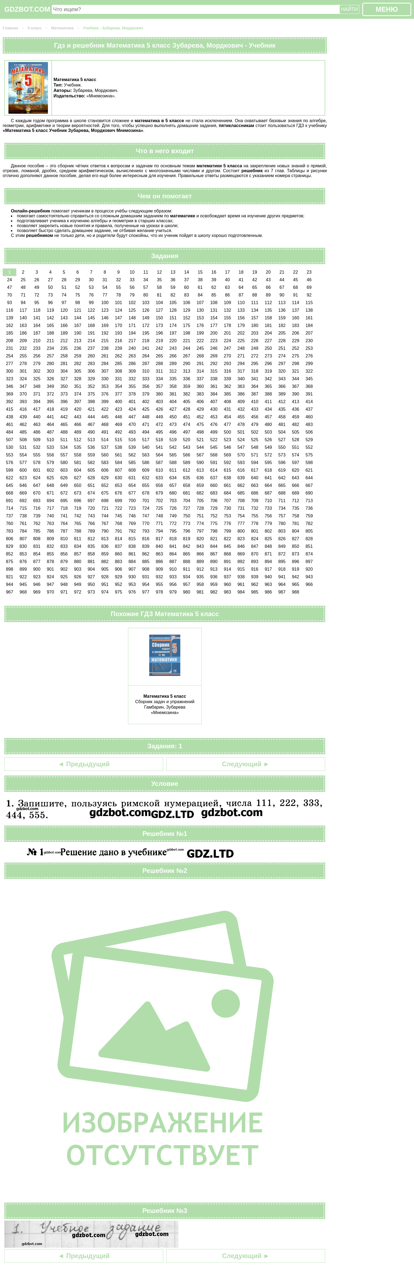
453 (214, 417)
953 (132, 584)
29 (77, 279)
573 (282, 455)
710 (268, 500)
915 (241, 569)
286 (132, 363)
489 (77, 432)
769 (132, 523)
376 (105, 394)
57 (145, 287)
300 (9, 371)
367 (295, 386)
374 (77, 394)
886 (159, 561)
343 (282, 378)
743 (91, 516)
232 (23, 348)
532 (37, 447)
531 (23, 447)
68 (295, 287)
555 (37, 455)
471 (146, 424)
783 (9, 531)
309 (132, 371)
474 (186, 424)
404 (173, 401)
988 (295, 592)
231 (9, 348)
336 (186, 378)
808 (37, 538)
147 (118, 318)
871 (268, 554)
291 (200, 363)
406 (200, 401)
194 (132, 333)
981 (200, 592)
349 (50, 386)
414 (309, 401)
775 (214, 523)
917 (268, 569)
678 (146, 493)
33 (132, 279)
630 (118, 477)
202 (241, 333)
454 (227, 417)
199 (200, 333)
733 (268, 508)
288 (159, 363)
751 (200, 516)
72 (36, 295)
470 (132, 424)
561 (118, 455)
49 (36, 287)
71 (23, 295)
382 (186, 394)
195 (146, 333)
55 (118, 287)
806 (9, 538)
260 (91, 356)
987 (282, 592)
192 (105, 333)
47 (9, 287)
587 (159, 462)
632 (146, 477)
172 (146, 325)
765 (77, 523)
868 (227, 554)
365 (268, 386)
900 (37, 569)
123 (105, 310)
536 (91, 447)
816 (146, 538)
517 (146, 439)
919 (295, 569)
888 (186, 561)
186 (23, 333)
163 (23, 325)
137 (295, 310)
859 (105, 554)
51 (64, 287)
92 (309, 295)
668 (9, 493)
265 (159, 356)
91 (295, 295)
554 (23, 455)
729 (214, 508)
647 (37, 485)
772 (173, 523)
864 (173, 554)
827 (295, 538)
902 (64, 569)
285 (118, 363)
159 (282, 318)
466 (77, 424)
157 (254, 318)
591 (214, 462)
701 (146, 500)
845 (227, 546)
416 (23, 409)
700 (132, 500)
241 (146, 348)
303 (50, 371)
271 (241, 356)
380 (159, 394)
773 (186, 523)
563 (146, 455)
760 (9, 523)
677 (132, 493)
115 (309, 302)
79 (132, 295)
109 (227, 302)
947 (50, 584)
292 (214, 363)
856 (64, 554)
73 (50, 295)
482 (295, 424)
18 (241, 272)
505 (295, 432)
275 (295, 356)
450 (173, 417)
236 (77, 348)
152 (186, 318)
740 (50, 516)
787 (64, 531)
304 (64, 371)
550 (282, 447)
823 (241, 538)
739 (37, 516)
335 (173, 378)
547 (241, 447)
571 (254, 455)
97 (64, 302)
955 (159, 584)
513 (91, 439)
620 (295, 470)
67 (281, 287)
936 (214, 576)
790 (105, 531)
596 (282, 462)
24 (9, 279)
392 (9, 401)
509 (37, 439)
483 (309, 424)
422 (105, 409)
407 (214, 401)
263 (132, 356)
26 (36, 279)
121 (77, 310)
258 (64, 356)
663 (254, 485)
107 (200, 302)
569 (227, 455)
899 (23, 569)
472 (159, 424)
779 (268, 523)
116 (9, 310)
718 (64, 508)
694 (50, 500)
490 (91, 432)
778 (254, 523)
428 (186, 409)
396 (64, 401)
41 (241, 279)
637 (214, 477)
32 (118, 279)
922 (23, 576)
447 (132, 417)
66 (268, 287)
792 (132, 531)
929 (118, 576)
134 (254, 310)
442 (64, 417)
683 (214, 493)
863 (159, 554)
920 (309, 569)
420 (77, 409)
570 (241, 455)
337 (200, 378)
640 (254, 477)
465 (64, 424)
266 (173, 356)
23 (309, 272)
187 (37, 333)
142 (50, 318)
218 (146, 340)
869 (241, 554)
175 (186, 325)
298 (295, 363)
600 (23, 470)
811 (77, 538)
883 (118, 561)
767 (105, 523)
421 (91, 409)
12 (159, 272)
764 (64, 523)
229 (295, 340)
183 (295, 325)
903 (77, 569)
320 (282, 371)
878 (50, 561)
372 (50, 394)
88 (254, 295)
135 (268, 310)
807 (23, 538)
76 (91, 295)
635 (186, 477)
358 (173, 386)
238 (105, 348)
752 (214, 516)
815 (132, 538)
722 (118, 508)
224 (227, 340)
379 (146, 394)
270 (227, 356)
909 (159, 569)
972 (77, 592)
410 (254, 401)
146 (105, 318)
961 (241, 584)
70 (9, 295)
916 (254, 569)
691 (9, 500)
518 (159, 439)
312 (173, 371)
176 (200, 325)
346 (9, 386)
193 (118, 333)
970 (50, 592)
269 (214, 356)
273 (268, 356)
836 (105, 546)
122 (91, 310)
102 (132, 302)
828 (309, 538)
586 (146, 462)
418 (50, 409)
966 (309, 584)
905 (105, 569)
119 (50, 310)
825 (268, 538)
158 (268, 318)
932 (159, 576)
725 (159, 508)
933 (173, 576)
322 (309, 371)
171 (132, 325)
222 (200, 340)
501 (241, 432)
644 (309, 477)
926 (77, 576)
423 (118, 409)
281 (64, 363)
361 (214, 386)
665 (282, 485)
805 (309, 531)
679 (159, 493)
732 (254, 508)
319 (268, 371)
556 (50, 455)
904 (91, 569)
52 (77, 287)
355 (132, 386)
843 (200, 546)
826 (282, 538)
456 (254, 417)
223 (214, 340)
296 (268, 363)
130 (200, 310)
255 (23, 356)
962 (254, 584)
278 (23, 363)
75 (77, 295)
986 (268, 592)
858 (91, 554)
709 (254, 500)
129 (186, 310)
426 (159, 409)
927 (91, 576)
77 (104, 295)
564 (159, 455)
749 (173, 516)
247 (227, 348)
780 (282, 523)
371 (37, 394)
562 (132, 455)
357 (159, 386)
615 (227, 470)
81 (159, 295)
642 (282, 477)
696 (77, 500)
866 (200, 554)
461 (9, 424)
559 (91, 455)
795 (173, 531)
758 (295, 516)
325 (37, 378)
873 (295, 554)
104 (159, 302)
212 (64, 340)
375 (91, 394)
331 (118, 378)
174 (173, 325)
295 (254, 363)
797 (200, 531)
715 (23, 508)
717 (50, 508)
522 (214, 439)
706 (214, 500)
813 (105, 538)
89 (268, 295)
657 (173, 485)
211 (50, 340)
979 (173, 592)
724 (146, 508)
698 (105, 500)
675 (105, 493)
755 (254, 516)
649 (64, 485)
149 (146, 318)
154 (214, 318)
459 (295, 417)
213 (77, 340)
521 (200, 439)
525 (254, 439)
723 (132, 508)
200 (214, 333)
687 (268, 493)
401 (132, 401)
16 (213, 272)
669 (23, 493)
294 (241, 363)
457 (268, 417)
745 (118, 516)
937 (227, 576)
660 (214, 485)
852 (9, 554)
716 (37, 508)
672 (64, 493)
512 (77, 439)
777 (241, 523)
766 (91, 523)
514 (105, 439)
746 (132, 516)
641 (268, 477)
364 (254, 386)
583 (105, 462)
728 (200, 508)
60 (186, 287)
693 (37, 500)
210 (37, 340)
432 (241, 409)
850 (295, 546)
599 (9, 470)
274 (282, 356)
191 (91, 333)
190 (77, 333)
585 (132, 462)
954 (146, 584)
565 (173, 455)
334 (159, 378)
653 (118, 485)
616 (241, 470)
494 (146, 432)
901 (50, 569)
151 (173, 318)
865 (186, 554)
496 (173, 432)
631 (132, 477)
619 (282, 470)
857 (77, 554)
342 (268, 378)
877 (37, 561)
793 (146, 531)
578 (37, 462)
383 (200, 394)
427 (173, 409)
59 (173, 287)
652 (105, 485)
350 (64, 386)
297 (282, 363)
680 (173, 493)
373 (64, 394)
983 (227, 592)
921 (9, 576)
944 (9, 584)
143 (64, 318)
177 (214, 325)
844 (214, 546)
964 (282, 584)
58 (159, 287)
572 (268, 455)
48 (23, 287)
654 (132, 485)
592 (227, 462)
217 (132, 340)
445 (105, 417)
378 (132, 394)
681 (186, 493)
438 (9, 417)
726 (173, 508)
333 (146, 378)
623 (23, 477)
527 (282, 439)
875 (9, 561)
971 (64, 592)
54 (104, 287)
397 (77, 401)
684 (227, 493)
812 (91, 538)
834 (77, 546)
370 (23, 394)
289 (173, 363)
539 (132, 447)
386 (241, 394)
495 (159, 432)
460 (309, 417)
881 (91, 561)
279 (37, 363)
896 (295, 561)
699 (118, 500)
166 (64, 325)
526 (268, 439)
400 (118, 401)
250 (268, 348)
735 (295, 508)
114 (295, 302)
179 (241, 325)
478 (241, 424)
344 (295, 378)
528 (295, 439)
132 (227, 310)
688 (282, 493)
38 (200, 279)
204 (268, 333)
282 (77, 363)
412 (282, 401)
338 (214, 378)
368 (309, 386)
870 (254, 554)
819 (186, 538)
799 (227, 531)
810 (64, 538)
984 (241, 592)
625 (50, 477)
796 (186, 531)
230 (309, 340)
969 (37, 592)
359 (186, 386)
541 (159, 447)
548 (254, 447)
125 (132, 310)
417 (37, 409)
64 (241, 287)
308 (118, 371)
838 (132, 546)
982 (214, 592)
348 (37, 386)
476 (214, 424)
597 (295, 462)
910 (173, 569)
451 (186, 417)
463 (37, 424)
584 (118, 462)
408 (227, 401)
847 (254, 546)
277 (9, 363)
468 (105, 424)
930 (132, 576)
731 (241, 508)
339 (227, 378)
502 (254, 432)
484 (9, 432)
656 (159, 485)
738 (23, 516)
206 (295, 333)
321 (295, 371)
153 (200, 318)
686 (254, 493)
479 (254, 424)
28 (64, 279)
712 (295, 500)
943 (309, 576)
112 (268, 302)
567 (200, 455)
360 (200, 386)
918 (282, 569)
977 (146, 592)
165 (50, 325)
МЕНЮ (387, 9)
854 (37, 554)
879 (64, 561)
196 (159, 333)
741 (64, 516)
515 (118, 439)
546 (227, 447)
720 (91, 508)
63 (227, 287)
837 (118, 546)
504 (282, 432)
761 (23, 523)
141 (37, 318)
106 (186, 302)
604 (77, 470)
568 (214, 455)
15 (200, 272)
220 (173, 340)
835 (91, 546)
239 (118, 348)
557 (64, 455)
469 (118, 424)
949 (77, 584)
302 (37, 371)
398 (91, 401)
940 (268, 576)
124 (118, 310)
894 (268, 561)
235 (64, 348)
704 (186, 500)
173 (159, 325)
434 (268, 409)
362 (227, 386)
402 (146, 401)
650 (77, 485)
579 (50, 462)
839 (146, 546)
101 (118, 302)
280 (50, 363)
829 (9, 546)
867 (214, 554)
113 (282, 302)
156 (241, 318)
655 (146, 485)
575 (309, 455)
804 (295, 531)
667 (309, 485)
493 (132, 432)
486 (37, 432)
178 (227, 325)
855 (50, 554)
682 (200, 493)
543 (186, 447)
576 (9, 462)
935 (200, 576)
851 (309, 546)
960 (227, 584)
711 (282, 500)
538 (118, 447)
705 (200, 500)
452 (200, 417)
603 (64, 470)
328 (77, 378)
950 (91, 584)
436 (295, 409)
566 (186, 455)
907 (132, 569)
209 (23, 340)
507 (9, 439)
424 (132, 409)
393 (23, 401)
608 (132, 470)
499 (214, 432)
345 (309, 378)
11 (145, 272)
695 (64, 500)
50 (50, 287)
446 (118, 417)
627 (77, 477)
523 (227, 439)
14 (186, 272)
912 (200, 569)
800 (241, 531)
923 (37, 576)
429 (200, 409)
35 (159, 279)
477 (227, 424)
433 (254, 409)
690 (309, 493)
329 (91, 378)
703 (173, 500)
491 (105, 432)
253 (309, 348)
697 (91, 500)
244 (186, 348)
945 (23, 584)
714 (9, 508)
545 (214, 447)
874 (309, 554)
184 (309, 325)
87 (241, 295)
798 (214, 531)
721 (105, 508)
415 (9, 409)
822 (227, 538)
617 (254, 470)
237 (91, 348)
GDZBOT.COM (27, 9)
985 (254, 592)
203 (254, 333)
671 (50, 493)
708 (241, 500)
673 (77, 493)
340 (241, 378)
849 (282, 546)
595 (268, 462)
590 (200, 462)
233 (37, 348)
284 (105, 363)
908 (146, 569)
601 (37, 470)
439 (23, 417)
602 (50, 470)
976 (132, 592)
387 (254, 394)
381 (173, 394)
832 (50, 546)
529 (309, 439)
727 (186, 508)
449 (159, 417)
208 (9, 340)
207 (309, 333)
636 (200, 477)
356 (146, 386)
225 (241, 340)
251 (282, 348)
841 (173, 546)
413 (295, 401)
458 (282, 417)
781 (295, 523)
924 (50, 576)
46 (309, 279)
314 (200, 371)
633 (159, 477)
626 (64, 477)
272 (254, 356)
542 (173, 447)
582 (91, 462)
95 (36, 302)
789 (91, 531)
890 (214, 561)
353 (105, 386)
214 (91, 340)
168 (91, 325)
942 (295, 576)
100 (105, 302)
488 (64, 432)
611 (173, 470)
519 (173, 439)
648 (50, 485)
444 (91, 417)
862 (146, 554)
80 (145, 295)
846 (241, 546)
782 (309, 523)
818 (173, 538)
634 (173, 477)
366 (282, 386)
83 (186, 295)
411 (268, 401)
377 (118, 394)
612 (186, 470)
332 (132, 378)
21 (281, 272)
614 (214, 470)
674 (91, 493)
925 (64, 576)
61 (200, 287)
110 (241, 302)
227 (268, 340)
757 (282, 516)
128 (173, 310)
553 (9, 455)
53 (91, 287)
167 (77, 325)
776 (227, 523)
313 (186, 371)
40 (227, 279)
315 (214, 371)
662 (241, 485)
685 (241, 493)
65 (254, 287)
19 (254, 272)
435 (282, 409)
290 (186, 363)
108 (214, 302)
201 (227, 333)
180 (254, 325)
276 (309, 356)
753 (227, 516)
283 (91, 363)
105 (173, 302)
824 (254, 538)
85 (213, 295)
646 (23, 485)
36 (173, 279)
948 (64, 584)
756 (268, 516)
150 (159, 318)
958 (200, 584)
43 (268, 279)
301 (23, 371)
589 (186, 462)
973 (91, 592)
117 (23, 310)
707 (227, 500)
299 (309, 363)
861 (132, 554)
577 (23, 462)
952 (118, 584)
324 (23, 378)
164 (37, 325)
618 (268, 470)
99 (91, 302)
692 (23, 500)
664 (268, 485)
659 (200, 485)
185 (9, 333)
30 (91, 279)
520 (186, 439)
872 (282, 554)
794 (159, 531)
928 (105, 576)
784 (23, 531)
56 (132, 287)
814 (118, 538)
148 (132, 318)
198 (186, 333)
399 (105, 401)
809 (50, 538)
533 (50, 447)
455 (241, 417)
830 (23, 546)
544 (200, 447)
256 (37, 356)
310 (146, 371)
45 (295, 279)
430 (214, 409)
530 (9, 447)
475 (200, 424)
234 (50, 348)
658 (186, 485)
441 (50, 417)
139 (9, 318)
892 (241, 561)
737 (9, 516)
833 (64, 546)
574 (295, 455)
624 (37, 477)
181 (268, 325)
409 (241, 401)
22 (295, 272)
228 (282, 340)
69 (309, 287)
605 (91, 470)
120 (64, 310)
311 (159, 371)
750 (186, 516)
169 (105, 325)
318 (254, 371)
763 (50, 523)
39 (213, 279)
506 (309, 432)
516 (132, 439)
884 (132, 561)
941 (282, 576)
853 (23, 554)
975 (118, 592)
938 (241, 576)
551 (295, 447)
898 (9, 569)
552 (309, 447)
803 (282, 531)
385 (227, 394)
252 (295, 348)
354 (118, 386)
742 (77, 516)
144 (77, 318)
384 (214, 394)
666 (295, 485)
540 (146, 447)
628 (91, 477)
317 (241, 371)
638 (227, 477)
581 (77, 462)
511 (64, 439)
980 (186, 592)
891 (227, 561)
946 (37, 584)
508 (23, 439)
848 (268, 546)
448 (146, 417)
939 (254, 576)
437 (309, 409)
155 (227, 318)
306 (91, 371)
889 (200, 561)
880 (77, 561)
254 (9, 356)
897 (309, 561)
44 (281, 279)
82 (173, 295)
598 (309, 462)
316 (227, 371)
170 (118, 325)
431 (227, 409)
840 (159, 546)
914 (227, 569)
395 (50, 401)
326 (50, 378)
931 (146, 576)
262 (118, 356)
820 (200, 538)
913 (214, 569)
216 (118, 340)
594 (254, 462)
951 (105, 584)
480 (268, 424)
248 (241, 348)
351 (77, 386)
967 (9, 592)
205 (282, 333)
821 (214, 538)
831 (37, 546)
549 (268, 447)
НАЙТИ (349, 9)
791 (118, 531)
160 (295, 318)
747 (146, 516)
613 (200, 470)
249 (254, 348)
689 (295, 493)
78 (118, 295)
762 (37, 523)
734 (282, 508)
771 (159, 523)
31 (104, 279)
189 (64, 333)
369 (9, 394)
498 (200, 432)
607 (118, 470)
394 (37, 401)
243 (173, 348)
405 (186, 401)
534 (64, 447)
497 (186, 432)
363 (241, 386)
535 (77, 447)
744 (105, 516)
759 (309, 516)
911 (186, 569)
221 (186, 340)
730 (227, 508)
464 (50, 424)
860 (118, 554)
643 (295, 477)
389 (282, 394)
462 (23, 424)
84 (200, 295)
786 (50, 531)
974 (105, 592)
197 (173, 333)
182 (282, 325)
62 (213, 287)
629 (105, 477)
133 (241, 310)
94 (23, 302)
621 (309, 470)
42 (254, 279)
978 (159, 592)
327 (64, 378)
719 (77, 508)
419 (64, 409)
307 (105, 371)
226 (254, 340)
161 (309, 318)
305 (77, 371)
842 (186, 546)
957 (186, 584)
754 (241, 516)
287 (146, 363)
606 (105, 470)
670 (37, 493)
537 (105, 447)
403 (159, 401)
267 (186, 356)
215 (105, 340)
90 (281, 295)
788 (77, 531)
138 (309, 310)
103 (146, 302)
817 (159, 538)
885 (146, 561)
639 (241, 477)
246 (214, 348)
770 (146, 523)
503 (268, 432)
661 (227, 485)
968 (23, 592)
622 (9, 477)
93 (9, 302)
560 (105, 455)
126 (146, 310)
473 (173, 424)
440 (37, 417)
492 (118, 432)
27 (50, 279)
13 (173, 272)
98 (77, 302)
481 (282, 424)
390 (295, 394)
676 (118, 493)
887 (173, 561)
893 (254, 561)
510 (50, 439)
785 (37, 531)
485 (23, 432)
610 (159, 470)
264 (146, 356)
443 (77, 417)
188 (50, 333)
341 (254, 378)
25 (23, 279)
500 (227, 432)
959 (214, 584)
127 (159, 310)
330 (105, 378)
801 (254, 531)
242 (159, 348)
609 (146, 470)
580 (64, 462)
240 (132, 348)
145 (91, 318)
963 (268, 584)
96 (50, 302)
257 (50, 356)
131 (214, 310)
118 (37, 310)
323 (9, 378)
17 (227, 272)
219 (159, 340)
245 (200, 348)
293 (227, 363)
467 (91, 424)
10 (132, 272)
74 (64, 295)
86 (227, 295)
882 (105, 561)
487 (50, 432)
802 (268, 531)
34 (145, 279)
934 (186, 576)
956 (173, 584)
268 (200, 356)
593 (241, 462)
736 (309, 508)
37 (186, 279)
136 (282, 310)
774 (200, 523)
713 (309, 500)
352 (91, 386)
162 (9, 325)
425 (146, 409)
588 (173, 462)
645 (9, 485)
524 (241, 439)
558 (77, 455)
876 (23, 561)
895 (282, 561)
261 (105, 356)
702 (159, 500)
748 (159, 516)
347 (23, 386)
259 (77, 356)
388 (268, 394)
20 (268, 272)
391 (309, 394)
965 (295, 584)
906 (118, 569)
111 (254, 302)
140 (23, 318)
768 (118, 523)
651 (91, 485)
